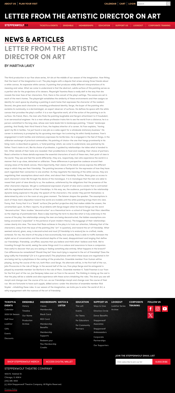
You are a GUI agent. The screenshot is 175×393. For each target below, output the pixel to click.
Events (8, 333)
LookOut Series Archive (118, 307)
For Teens (80, 315)
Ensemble (68, 25)
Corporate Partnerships (100, 338)
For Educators (82, 320)
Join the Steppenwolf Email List (135, 355)
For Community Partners (83, 327)
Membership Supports (46, 334)
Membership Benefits (46, 325)
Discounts (9, 338)
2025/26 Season (12, 314)
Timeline (26, 310)
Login (132, 3)
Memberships (86, 25)
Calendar (110, 3)
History (25, 305)
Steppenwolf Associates (100, 322)
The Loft (79, 305)
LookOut (138, 25)
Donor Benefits (101, 315)
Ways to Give (100, 305)
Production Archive (27, 322)
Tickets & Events (49, 25)
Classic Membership (46, 307)
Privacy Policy (11, 389)
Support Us (121, 25)
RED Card (45, 318)
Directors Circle (101, 310)
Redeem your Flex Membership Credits (48, 344)
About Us (10, 3)
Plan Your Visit (28, 3)
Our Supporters (101, 345)
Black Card (45, 314)
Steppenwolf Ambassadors (100, 330)
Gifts (7, 328)
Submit (168, 3)
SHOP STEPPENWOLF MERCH (23, 361)
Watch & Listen (63, 303)
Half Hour (9, 318)
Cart (122, 3)
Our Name (27, 315)
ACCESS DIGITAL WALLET (59, 361)
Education (104, 25)
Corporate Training (159, 25)
